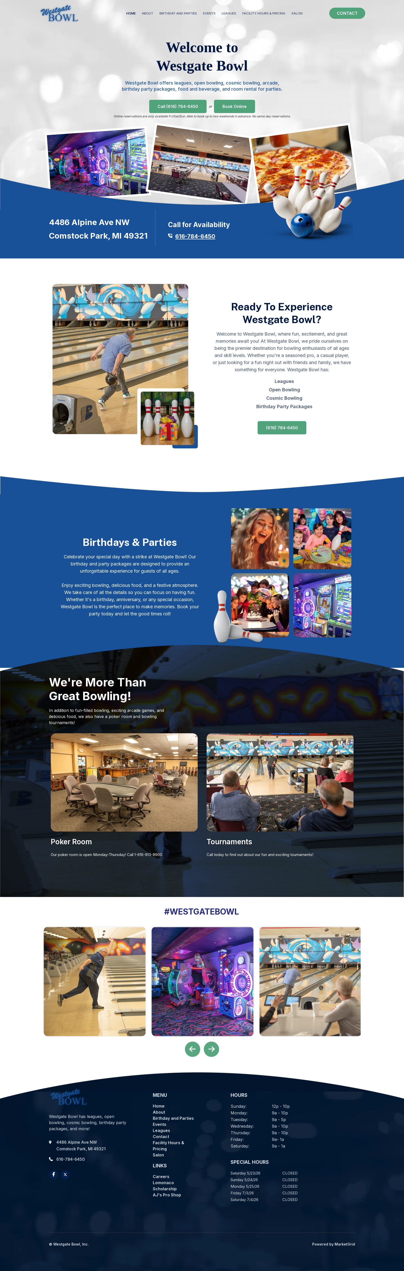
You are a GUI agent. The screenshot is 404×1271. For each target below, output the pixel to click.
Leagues (284, 381)
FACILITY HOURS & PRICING (263, 13)
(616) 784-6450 (282, 427)
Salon (158, 1154)
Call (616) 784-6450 (178, 106)
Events (159, 1124)
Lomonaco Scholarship (165, 1185)
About (159, 1112)
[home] (59, 13)
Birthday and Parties (173, 1118)
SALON (297, 13)
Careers (161, 1176)
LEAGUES (229, 13)
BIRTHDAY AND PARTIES (178, 13)
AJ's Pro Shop (167, 1194)
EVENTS (209, 13)
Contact (161, 1136)
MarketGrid (345, 1244)
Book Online (234, 106)
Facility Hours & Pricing (168, 1145)
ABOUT (147, 13)
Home (131, 13)
